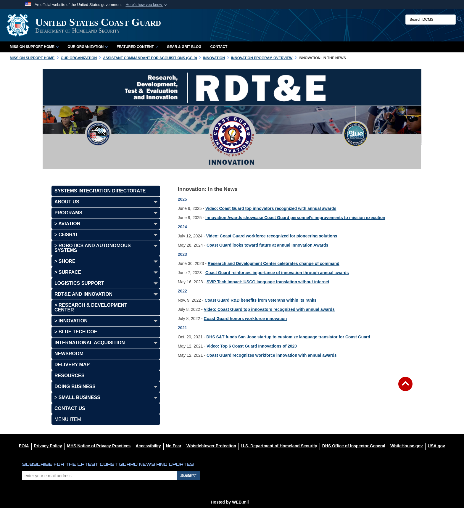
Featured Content (137, 47)
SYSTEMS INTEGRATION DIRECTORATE (100, 190)
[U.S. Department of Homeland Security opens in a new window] (279, 445)
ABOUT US (66, 201)
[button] (146, 5)
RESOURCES (69, 375)
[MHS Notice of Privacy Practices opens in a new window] (98, 445)
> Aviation (67, 223)
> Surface (67, 272)
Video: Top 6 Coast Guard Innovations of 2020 (252, 346)
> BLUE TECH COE (75, 331)
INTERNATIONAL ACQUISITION (89, 342)
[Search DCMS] (430, 20)
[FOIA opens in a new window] (24, 445)
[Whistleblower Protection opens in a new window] (211, 445)
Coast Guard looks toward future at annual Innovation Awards (267, 245)
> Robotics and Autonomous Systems (92, 248)
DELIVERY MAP (72, 364)
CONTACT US (69, 408)
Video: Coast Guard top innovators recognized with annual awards (270, 208)
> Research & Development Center (90, 307)
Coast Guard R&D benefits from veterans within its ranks (260, 300)
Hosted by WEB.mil (230, 502)
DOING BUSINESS (75, 386)
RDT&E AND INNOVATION (83, 294)
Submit (188, 475)
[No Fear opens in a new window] (173, 445)
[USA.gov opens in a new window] (436, 445)
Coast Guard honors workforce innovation (245, 318)
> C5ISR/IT (66, 234)
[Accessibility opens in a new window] (148, 445)
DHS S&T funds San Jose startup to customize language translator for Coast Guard (288, 337)
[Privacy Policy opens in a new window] (48, 445)
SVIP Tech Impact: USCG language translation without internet (268, 281)
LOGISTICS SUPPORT (79, 283)
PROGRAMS (68, 212)
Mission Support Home (34, 47)
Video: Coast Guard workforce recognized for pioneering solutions (271, 236)
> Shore (64, 261)
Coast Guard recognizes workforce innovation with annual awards (272, 355)
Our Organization (87, 47)
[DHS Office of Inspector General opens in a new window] (353, 445)
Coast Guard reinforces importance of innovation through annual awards (277, 272)
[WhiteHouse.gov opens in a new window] (406, 445)
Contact (219, 47)
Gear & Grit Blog (184, 47)
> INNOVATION (71, 320)
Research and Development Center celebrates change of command (273, 263)
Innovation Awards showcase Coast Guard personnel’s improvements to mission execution (295, 217)
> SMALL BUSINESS (77, 397)
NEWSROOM (68, 353)
